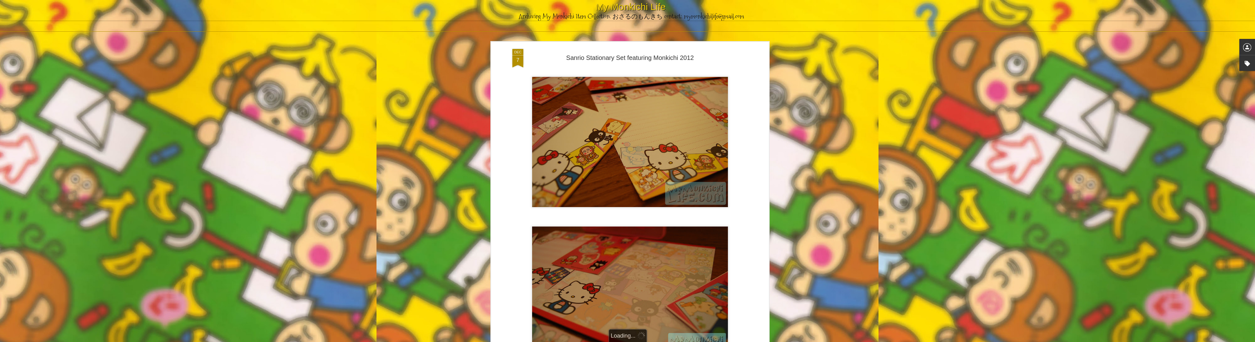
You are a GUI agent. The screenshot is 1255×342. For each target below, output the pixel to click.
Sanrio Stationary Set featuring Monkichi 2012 (630, 57)
